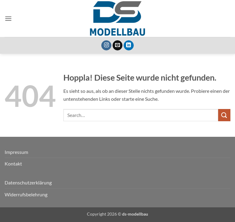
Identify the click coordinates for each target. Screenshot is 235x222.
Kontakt (13, 163)
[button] (8, 18)
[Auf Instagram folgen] (106, 45)
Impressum (16, 152)
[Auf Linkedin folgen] (129, 45)
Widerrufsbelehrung (26, 194)
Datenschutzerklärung (28, 182)
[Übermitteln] (224, 115)
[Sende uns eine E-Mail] (118, 45)
